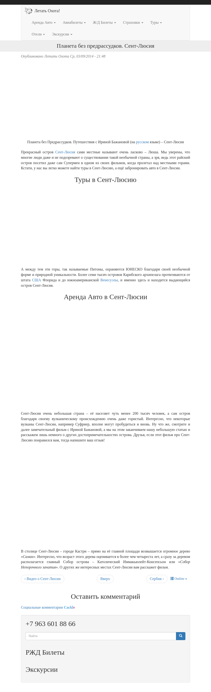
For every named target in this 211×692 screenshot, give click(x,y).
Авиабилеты (74, 22)
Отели (38, 34)
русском (142, 142)
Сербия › (157, 579)
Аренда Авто (44, 22)
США (36, 280)
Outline (178, 578)
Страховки (133, 22)
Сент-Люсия (65, 152)
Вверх (105, 579)
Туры (156, 22)
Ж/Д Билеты (104, 22)
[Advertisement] (105, 495)
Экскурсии (62, 34)
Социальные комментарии (48, 607)
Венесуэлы (109, 280)
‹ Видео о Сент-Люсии (42, 579)
